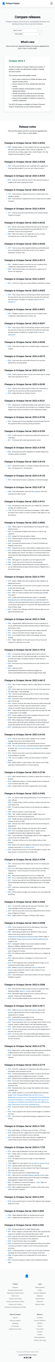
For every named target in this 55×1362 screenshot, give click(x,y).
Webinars (40, 1294)
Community (15, 1325)
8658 (9, 166)
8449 (9, 550)
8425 (9, 654)
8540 (9, 393)
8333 (9, 1077)
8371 (9, 880)
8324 (9, 1129)
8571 (9, 213)
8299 (9, 906)
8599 (9, 295)
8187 (9, 818)
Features (15, 1286)
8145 (9, 962)
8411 (9, 633)
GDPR (25, 1350)
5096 (9, 505)
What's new (15, 1294)
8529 (9, 452)
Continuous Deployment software (15, 1306)
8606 (9, 269)
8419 (9, 684)
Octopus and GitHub (15, 1297)
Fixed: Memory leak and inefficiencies (37, 1101)
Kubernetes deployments (15, 1292)
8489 (9, 491)
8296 (9, 1235)
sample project (29, 847)
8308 (9, 1200)
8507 (9, 480)
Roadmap (15, 1322)
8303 (9, 1216)
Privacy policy (20, 1350)
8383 (9, 849)
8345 (9, 967)
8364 (9, 830)
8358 (9, 927)
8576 (9, 248)
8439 (9, 590)
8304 (9, 1214)
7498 (9, 757)
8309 (9, 1181)
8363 (9, 915)
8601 (9, 264)
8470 (9, 536)
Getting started (40, 1286)
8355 (9, 957)
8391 (9, 797)
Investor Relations (40, 1319)
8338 (9, 997)
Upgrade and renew (15, 1328)
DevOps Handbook (40, 1292)
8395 (9, 781)
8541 (9, 388)
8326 (9, 1106)
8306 (9, 1136)
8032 (9, 1258)
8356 (9, 953)
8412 (9, 640)
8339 (9, 1021)
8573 (9, 180)
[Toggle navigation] (51, 3)
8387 (9, 807)
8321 (9, 1115)
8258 (9, 199)
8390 (9, 811)
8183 (9, 1186)
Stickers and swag (40, 1339)
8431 (9, 630)
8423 (9, 635)
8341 (9, 1028)
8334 (9, 1068)
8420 (9, 668)
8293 (9, 974)
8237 (9, 988)
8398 (9, 720)
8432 (9, 597)
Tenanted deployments (15, 1289)
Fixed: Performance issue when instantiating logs (24, 1103)
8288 (9, 1254)
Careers (39, 1325)
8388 (9, 743)
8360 (9, 785)
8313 (9, 1167)
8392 (9, 703)
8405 (9, 689)
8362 (9, 698)
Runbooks (40, 1300)
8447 (9, 548)
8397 (9, 776)
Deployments (39, 1297)
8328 (9, 346)
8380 (9, 802)
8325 (9, 1080)
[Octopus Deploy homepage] (11, 3)
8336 (9, 1049)
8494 (9, 374)
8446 (9, 560)
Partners (40, 1322)
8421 (9, 656)
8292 (9, 1239)
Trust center (40, 1328)
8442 (9, 562)
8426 (9, 585)
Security (39, 1330)
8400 (9, 762)
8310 (9, 1157)
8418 (9, 581)
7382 (9, 694)
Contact (15, 1316)
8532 (9, 538)
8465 (9, 531)
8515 (9, 466)
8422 (9, 663)
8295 (9, 1171)
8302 (9, 1073)
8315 (9, 1164)
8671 (9, 440)
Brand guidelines (39, 1336)
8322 (9, 1087)
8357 (9, 943)
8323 (9, 887)
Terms (29, 1350)
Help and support (15, 1319)
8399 (9, 727)
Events (40, 1333)
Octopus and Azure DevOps (15, 1300)
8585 (9, 147)
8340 (9, 993)
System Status (35, 1350)
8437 (9, 592)
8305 (9, 1242)
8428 (9, 844)
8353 (9, 753)
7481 (9, 194)
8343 (9, 745)
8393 (9, 715)
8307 (9, 1174)
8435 (9, 609)
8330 (9, 1054)
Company (40, 1316)
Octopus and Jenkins (15, 1303)
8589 (9, 360)
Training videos (40, 1303)
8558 (9, 527)
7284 (9, 1162)
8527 (9, 405)
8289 (9, 1249)
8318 (9, 1131)
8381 (9, 835)
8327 (9, 1026)
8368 (9, 828)
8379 (9, 868)
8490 (9, 234)
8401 (9, 875)
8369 (9, 823)
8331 (9, 1016)
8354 (9, 892)
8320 (9, 1110)
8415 (9, 738)
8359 (9, 931)
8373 (9, 877)
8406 (9, 564)
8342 (9, 1091)
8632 (9, 227)
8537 (9, 421)
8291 (9, 1230)
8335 (9, 1033)
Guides (40, 1289)
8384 (9, 840)
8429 (9, 543)
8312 (9, 1153)
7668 (9, 510)
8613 (9, 283)
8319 (9, 1150)
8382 (9, 814)
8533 (9, 435)
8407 (9, 710)
